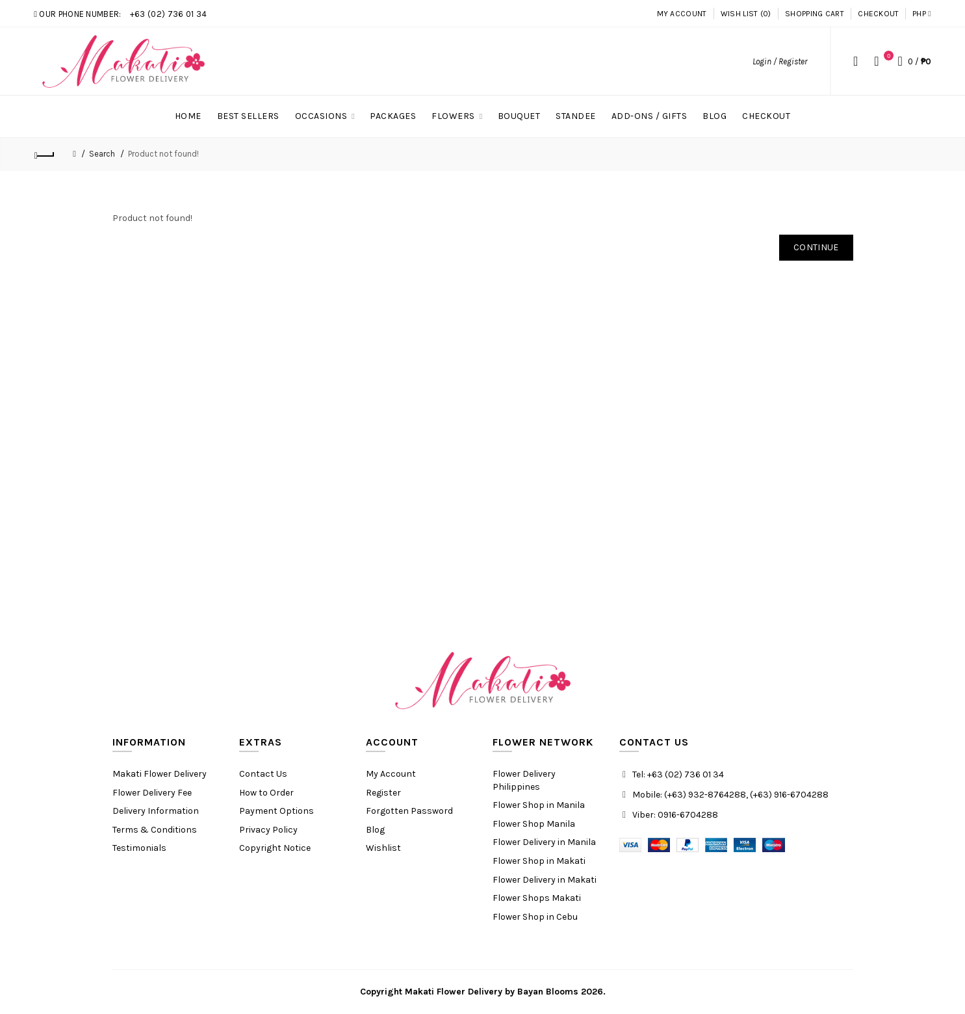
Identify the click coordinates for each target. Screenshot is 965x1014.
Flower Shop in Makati (539, 860)
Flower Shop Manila (534, 823)
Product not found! (163, 154)
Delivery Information (155, 810)
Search (102, 154)
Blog (375, 829)
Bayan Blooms (547, 991)
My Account (682, 13)
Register (383, 792)
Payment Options (276, 810)
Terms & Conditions (154, 829)
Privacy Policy (268, 829)
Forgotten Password (409, 810)
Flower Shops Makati (537, 898)
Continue (815, 247)
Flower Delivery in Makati (545, 879)
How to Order (266, 792)
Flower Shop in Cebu (535, 916)
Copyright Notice (275, 847)
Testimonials (139, 847)
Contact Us (263, 773)
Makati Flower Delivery (159, 773)
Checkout (878, 13)
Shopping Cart (814, 13)
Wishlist (383, 847)
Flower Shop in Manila (539, 805)
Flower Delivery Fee (152, 792)
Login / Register (780, 61)
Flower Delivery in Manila (544, 842)
